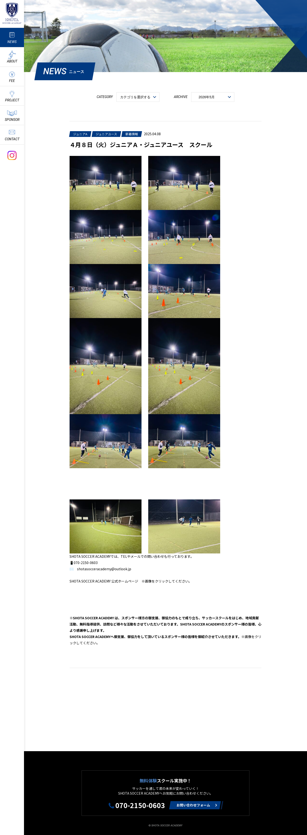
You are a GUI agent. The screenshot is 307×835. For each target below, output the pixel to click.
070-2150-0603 (140, 805)
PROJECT (12, 100)
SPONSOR (12, 120)
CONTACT (12, 139)
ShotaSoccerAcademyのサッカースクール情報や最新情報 (12, 13)
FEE (12, 81)
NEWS (12, 42)
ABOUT (12, 61)
